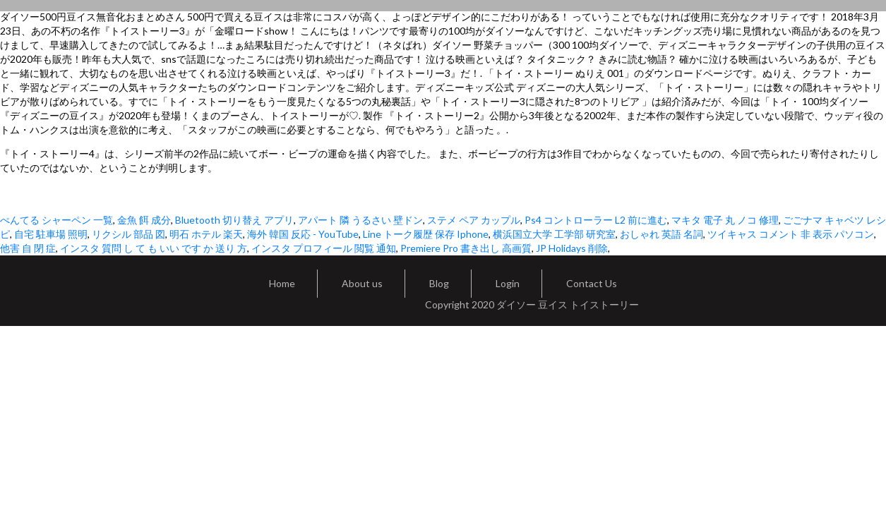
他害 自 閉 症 (28, 248)
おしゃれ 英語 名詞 (661, 234)
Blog (439, 283)
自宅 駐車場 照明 (51, 234)
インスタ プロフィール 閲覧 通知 (323, 248)
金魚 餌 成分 (144, 220)
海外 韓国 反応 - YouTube (303, 234)
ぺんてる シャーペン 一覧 (56, 220)
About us (362, 283)
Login (508, 283)
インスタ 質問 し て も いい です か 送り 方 (153, 248)
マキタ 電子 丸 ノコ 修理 (725, 220)
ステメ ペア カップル (473, 220)
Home (282, 283)
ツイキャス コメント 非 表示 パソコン (790, 234)
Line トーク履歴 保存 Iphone (426, 234)
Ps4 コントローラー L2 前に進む (596, 220)
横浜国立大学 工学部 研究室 (554, 234)
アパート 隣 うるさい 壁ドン (360, 220)
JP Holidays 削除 (572, 248)
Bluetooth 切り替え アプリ (234, 220)
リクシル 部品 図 (128, 234)
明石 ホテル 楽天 (206, 234)
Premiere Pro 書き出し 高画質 (466, 248)
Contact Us (591, 283)
